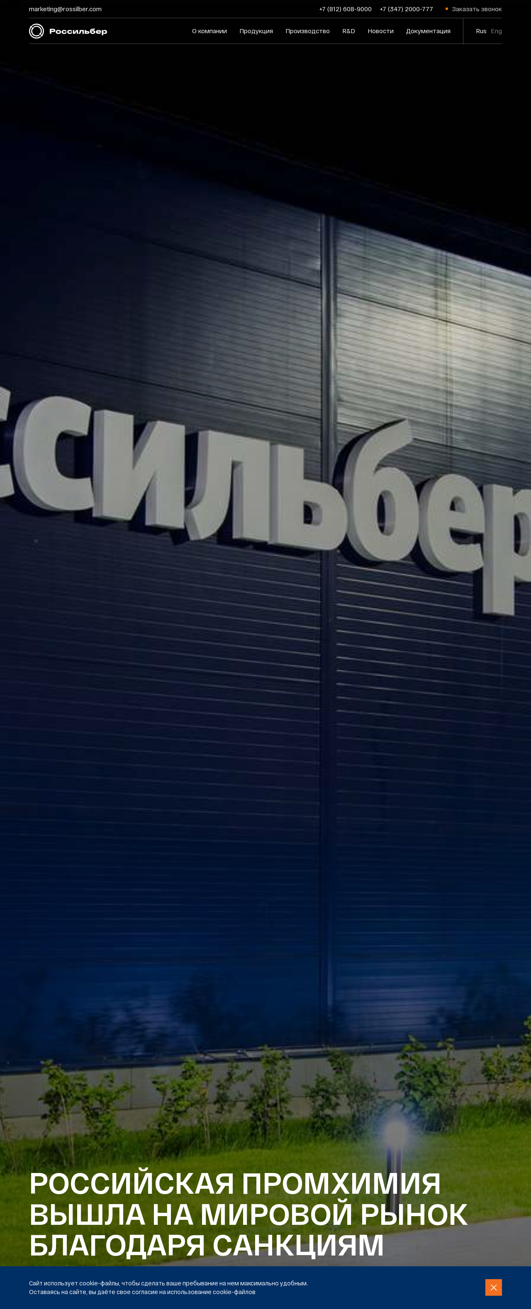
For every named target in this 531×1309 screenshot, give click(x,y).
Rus (481, 30)
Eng (496, 30)
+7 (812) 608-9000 (345, 8)
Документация (428, 30)
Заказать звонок (477, 8)
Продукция (256, 30)
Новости (381, 30)
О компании (209, 30)
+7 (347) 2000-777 (406, 8)
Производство (307, 30)
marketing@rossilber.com (65, 8)
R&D (348, 30)
